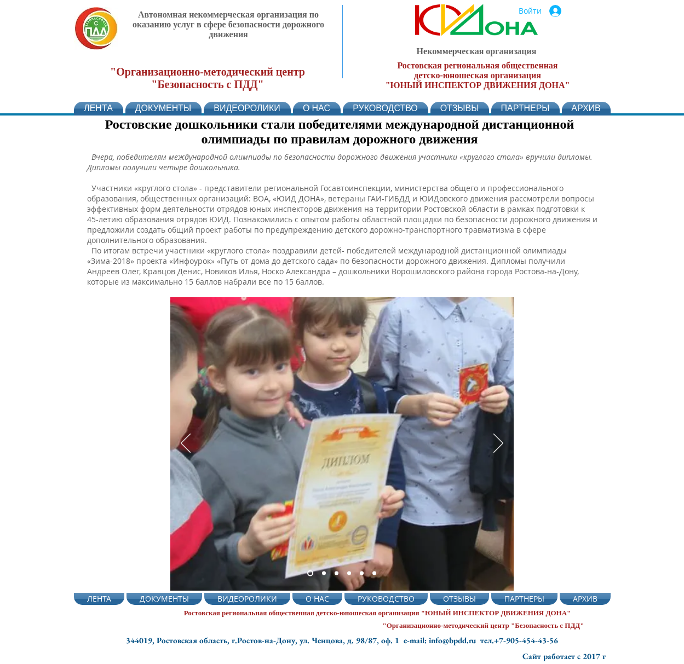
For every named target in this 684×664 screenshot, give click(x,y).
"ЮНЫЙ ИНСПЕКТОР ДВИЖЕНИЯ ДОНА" (478, 85)
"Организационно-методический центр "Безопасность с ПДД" (207, 78)
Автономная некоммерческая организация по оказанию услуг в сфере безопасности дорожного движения (228, 24)
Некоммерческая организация (477, 51)
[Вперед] (498, 444)
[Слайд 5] (362, 573)
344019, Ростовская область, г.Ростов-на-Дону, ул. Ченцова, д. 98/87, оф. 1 (265, 640)
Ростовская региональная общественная (477, 65)
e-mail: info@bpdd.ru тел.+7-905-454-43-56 (481, 640)
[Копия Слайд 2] (336, 573)
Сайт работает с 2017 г (564, 656)
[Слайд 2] (310, 573)
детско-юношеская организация (477, 75)
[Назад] (186, 444)
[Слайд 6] (374, 573)
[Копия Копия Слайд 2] (349, 573)
